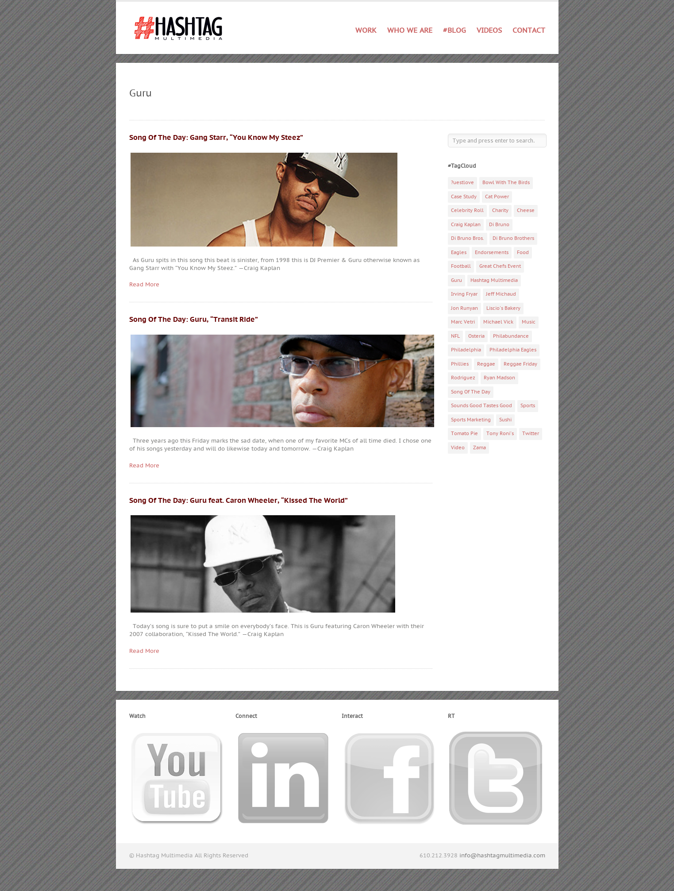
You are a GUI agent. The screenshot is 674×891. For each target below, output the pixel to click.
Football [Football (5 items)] (461, 266)
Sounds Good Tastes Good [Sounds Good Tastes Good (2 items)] (481, 406)
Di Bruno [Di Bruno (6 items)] (499, 225)
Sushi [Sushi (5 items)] (505, 420)
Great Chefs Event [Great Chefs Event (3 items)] (500, 266)
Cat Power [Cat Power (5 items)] (497, 197)
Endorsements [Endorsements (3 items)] (491, 252)
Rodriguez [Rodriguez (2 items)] (463, 378)
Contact (528, 31)
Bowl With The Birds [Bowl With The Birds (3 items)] (506, 182)
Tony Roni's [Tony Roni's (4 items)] (500, 433)
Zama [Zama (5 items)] (479, 448)
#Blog (454, 31)
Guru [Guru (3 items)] (456, 280)
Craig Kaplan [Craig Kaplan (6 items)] (466, 225)
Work (366, 30)
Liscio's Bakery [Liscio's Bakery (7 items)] (503, 308)
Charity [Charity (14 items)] (500, 210)
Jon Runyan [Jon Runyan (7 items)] (464, 308)
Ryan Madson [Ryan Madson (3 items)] (499, 378)
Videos (489, 31)
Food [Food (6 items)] (523, 252)
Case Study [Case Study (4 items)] (464, 197)
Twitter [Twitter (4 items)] (530, 433)
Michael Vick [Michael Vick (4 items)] (498, 322)
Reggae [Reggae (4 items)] (486, 364)
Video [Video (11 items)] (458, 448)
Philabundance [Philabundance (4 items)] (511, 336)
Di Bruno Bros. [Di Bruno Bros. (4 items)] (467, 238)
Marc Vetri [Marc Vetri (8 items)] (463, 322)
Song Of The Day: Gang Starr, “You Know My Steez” (216, 138)
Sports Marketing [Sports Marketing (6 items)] (471, 420)
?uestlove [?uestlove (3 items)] (462, 182)
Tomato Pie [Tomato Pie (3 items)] (464, 433)
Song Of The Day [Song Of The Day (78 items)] (470, 392)
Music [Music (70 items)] (528, 322)
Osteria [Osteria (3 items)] (476, 336)
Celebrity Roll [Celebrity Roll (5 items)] (467, 210)
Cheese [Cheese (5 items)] (526, 210)
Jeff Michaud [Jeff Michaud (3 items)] (501, 294)
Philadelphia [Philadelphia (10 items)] (466, 350)
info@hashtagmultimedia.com (502, 855)
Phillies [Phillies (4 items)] (460, 364)
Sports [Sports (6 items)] (527, 406)
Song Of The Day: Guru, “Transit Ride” (193, 320)
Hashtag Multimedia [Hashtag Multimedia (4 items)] (494, 280)
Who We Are (409, 31)
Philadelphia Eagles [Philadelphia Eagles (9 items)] (512, 350)
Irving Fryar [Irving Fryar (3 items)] (464, 294)
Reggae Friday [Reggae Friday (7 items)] (520, 364)
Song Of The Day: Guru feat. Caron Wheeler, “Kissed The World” (238, 501)
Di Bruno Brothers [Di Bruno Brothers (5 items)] (513, 238)
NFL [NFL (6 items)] (455, 336)
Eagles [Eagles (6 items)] (458, 252)
